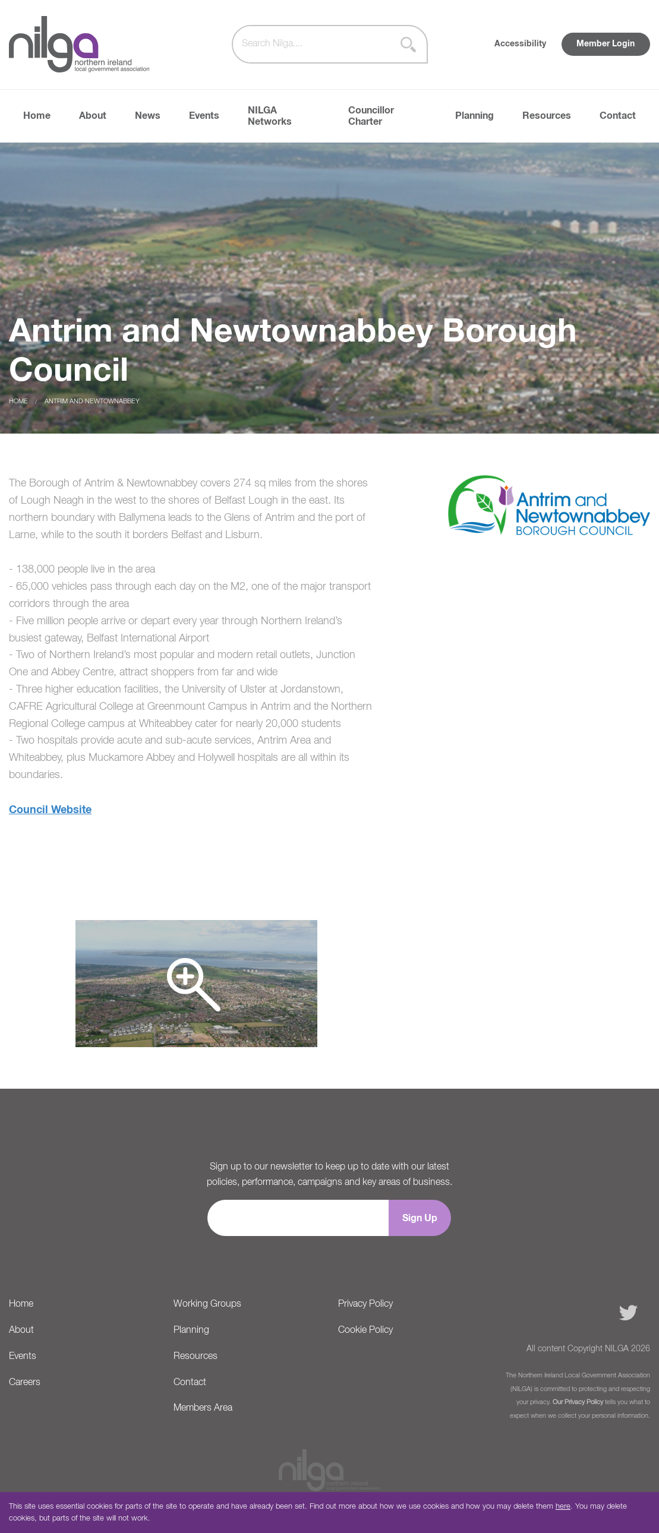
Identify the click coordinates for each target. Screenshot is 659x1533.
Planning (474, 116)
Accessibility (520, 44)
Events (204, 116)
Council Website (50, 810)
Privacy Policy (365, 1304)
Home (37, 116)
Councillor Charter (371, 116)
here (563, 1506)
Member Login (605, 44)
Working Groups (207, 1304)
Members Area (203, 1408)
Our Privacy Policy (578, 1402)
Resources (546, 116)
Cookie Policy (365, 1330)
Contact (618, 116)
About (92, 116)
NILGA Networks (270, 116)
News (147, 116)
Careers (24, 1382)
